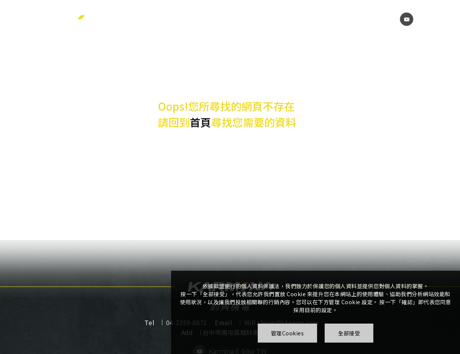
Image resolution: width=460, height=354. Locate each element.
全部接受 (349, 333)
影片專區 (338, 18)
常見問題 (302, 18)
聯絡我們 (376, 18)
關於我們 (187, 18)
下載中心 (263, 18)
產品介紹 (225, 18)
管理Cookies (287, 333)
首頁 (200, 122)
